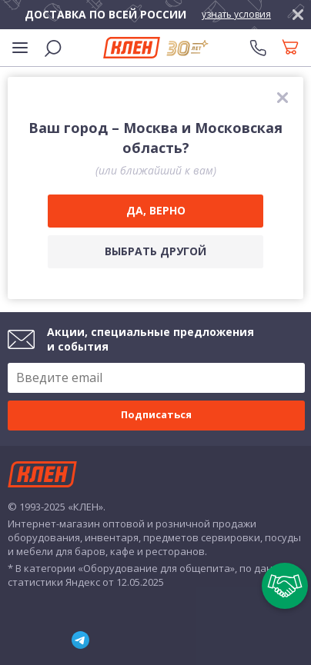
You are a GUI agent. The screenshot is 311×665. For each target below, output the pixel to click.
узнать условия (236, 14)
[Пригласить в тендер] (285, 586)
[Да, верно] (155, 211)
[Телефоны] (257, 47)
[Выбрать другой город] (155, 251)
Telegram (81, 640)
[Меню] (20, 47)
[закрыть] (298, 14)
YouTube (40, 640)
